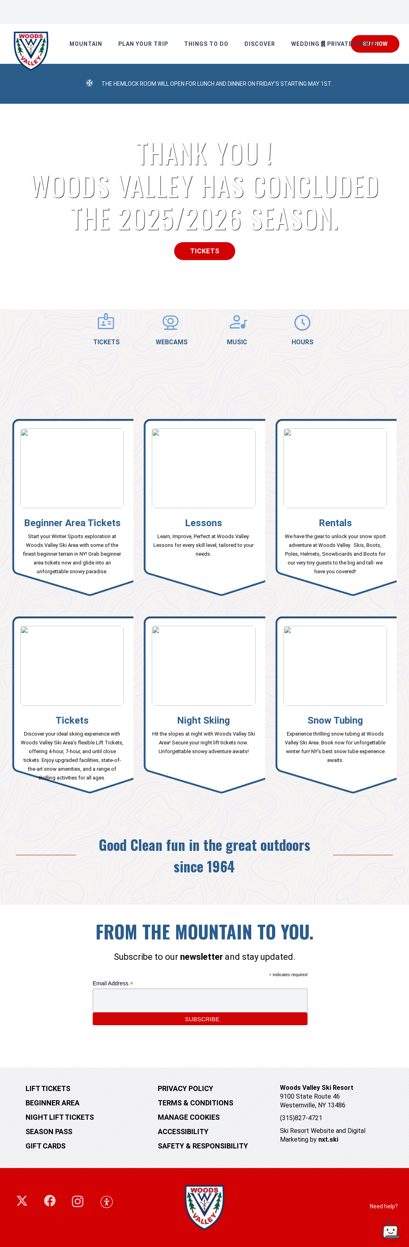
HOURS (303, 342)
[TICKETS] (106, 322)
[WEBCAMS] (172, 323)
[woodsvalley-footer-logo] (204, 1207)
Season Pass (49, 1131)
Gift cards (46, 1146)
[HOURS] (303, 323)
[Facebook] (50, 1201)
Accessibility (183, 1131)
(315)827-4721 (301, 1118)
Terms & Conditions (195, 1103)
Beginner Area (52, 1103)
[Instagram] (77, 1201)
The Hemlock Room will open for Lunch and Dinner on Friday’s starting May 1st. (216, 84)
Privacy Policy (185, 1088)
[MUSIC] (237, 323)
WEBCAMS (172, 342)
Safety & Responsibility (203, 1146)
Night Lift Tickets (60, 1117)
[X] (22, 1201)
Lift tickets (48, 1088)
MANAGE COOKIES (189, 1117)
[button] (323, 44)
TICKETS (106, 342)
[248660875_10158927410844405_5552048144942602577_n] (31, 51)
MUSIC (237, 342)
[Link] (72, 509)
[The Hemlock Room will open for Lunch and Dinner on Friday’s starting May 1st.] (89, 83)
